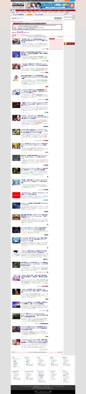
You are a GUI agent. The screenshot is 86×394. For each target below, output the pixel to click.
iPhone (22, 26)
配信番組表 (67, 12)
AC (54, 10)
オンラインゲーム (23, 12)
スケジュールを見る (39, 14)
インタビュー (45, 12)
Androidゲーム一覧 (42, 381)
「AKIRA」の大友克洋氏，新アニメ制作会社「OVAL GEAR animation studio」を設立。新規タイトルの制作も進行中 (34, 291)
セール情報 (40, 376)
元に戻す (60, 18)
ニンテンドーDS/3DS (29, 371)
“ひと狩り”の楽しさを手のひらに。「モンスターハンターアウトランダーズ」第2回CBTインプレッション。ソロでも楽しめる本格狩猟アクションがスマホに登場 (34, 131)
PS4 (25, 25)
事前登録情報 (41, 375)
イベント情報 (65, 374)
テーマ (27, 23)
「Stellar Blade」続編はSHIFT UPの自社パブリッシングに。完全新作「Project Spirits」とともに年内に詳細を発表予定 (34, 65)
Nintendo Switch (35, 25)
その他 (64, 380)
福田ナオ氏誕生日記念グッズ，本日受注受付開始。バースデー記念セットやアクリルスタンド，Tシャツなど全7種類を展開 (34, 77)
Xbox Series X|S (53, 25)
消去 (56, 18)
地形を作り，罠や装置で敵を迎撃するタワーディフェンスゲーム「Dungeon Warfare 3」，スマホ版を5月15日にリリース (34, 157)
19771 (37, 36)
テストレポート (54, 374)
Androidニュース (41, 374)
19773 (41, 36)
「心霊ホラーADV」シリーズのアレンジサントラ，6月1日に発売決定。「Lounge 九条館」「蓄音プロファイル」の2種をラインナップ (34, 104)
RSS (12, 0)
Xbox (21, 10)
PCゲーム (27, 357)
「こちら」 (49, 387)
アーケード (30, 26)
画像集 (27, 28)
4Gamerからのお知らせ (39, 27)
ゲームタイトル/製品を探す (18, 14)
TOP (13, 10)
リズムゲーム (65, 379)
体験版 (14, 361)
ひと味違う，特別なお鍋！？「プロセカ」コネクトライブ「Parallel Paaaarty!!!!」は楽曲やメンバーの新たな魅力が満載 (34, 181)
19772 (39, 36)
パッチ (30, 28)
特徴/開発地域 (32, 23)
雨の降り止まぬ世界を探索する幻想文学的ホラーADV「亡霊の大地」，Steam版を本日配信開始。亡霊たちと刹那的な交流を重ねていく (34, 53)
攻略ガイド (34, 12)
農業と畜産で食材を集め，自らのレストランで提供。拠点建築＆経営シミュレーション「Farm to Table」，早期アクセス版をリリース (34, 216)
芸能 (33, 27)
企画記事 (13, 12)
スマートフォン (40, 371)
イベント (26, 27)
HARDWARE (25, 26)
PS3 (26, 25)
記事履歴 (67, 0)
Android (19, 26)
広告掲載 (50, 391)
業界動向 (30, 27)
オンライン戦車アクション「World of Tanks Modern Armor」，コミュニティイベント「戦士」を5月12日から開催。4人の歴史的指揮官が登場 (34, 315)
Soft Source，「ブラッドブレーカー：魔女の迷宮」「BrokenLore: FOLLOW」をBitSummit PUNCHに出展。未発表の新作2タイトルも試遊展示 (34, 117)
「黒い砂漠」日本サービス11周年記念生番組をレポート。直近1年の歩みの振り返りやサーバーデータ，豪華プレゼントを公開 (34, 41)
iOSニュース (40, 372)
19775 (45, 36)
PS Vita (29, 25)
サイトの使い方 (24, 0)
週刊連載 (29, 12)
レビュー (39, 12)
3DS (46, 25)
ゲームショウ (56, 12)
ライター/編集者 (43, 23)
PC (17, 10)
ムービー (50, 12)
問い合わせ (31, 0)
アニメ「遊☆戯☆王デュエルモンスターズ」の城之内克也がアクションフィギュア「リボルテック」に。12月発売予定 (34, 145)
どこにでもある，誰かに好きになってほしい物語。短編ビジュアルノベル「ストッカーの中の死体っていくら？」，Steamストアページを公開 (34, 239)
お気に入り (62, 0)
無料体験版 (20, 28)
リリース (23, 27)
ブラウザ (20, 25)
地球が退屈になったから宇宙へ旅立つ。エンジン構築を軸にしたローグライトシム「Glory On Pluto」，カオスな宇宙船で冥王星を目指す (34, 264)
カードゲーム (65, 376)
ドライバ (52, 377)
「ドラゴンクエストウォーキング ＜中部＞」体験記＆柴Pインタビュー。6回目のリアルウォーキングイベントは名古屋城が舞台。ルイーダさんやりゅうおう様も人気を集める (34, 341)
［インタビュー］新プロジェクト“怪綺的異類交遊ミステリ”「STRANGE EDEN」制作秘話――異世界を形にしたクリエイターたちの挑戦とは (34, 91)
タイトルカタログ (29, 365)
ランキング (72, 0)
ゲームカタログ (66, 381)
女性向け (40, 10)
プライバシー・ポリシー (43, 391)
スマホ (35, 10)
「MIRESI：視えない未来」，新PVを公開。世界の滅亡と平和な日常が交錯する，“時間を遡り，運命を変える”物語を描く (34, 277)
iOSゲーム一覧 (41, 380)
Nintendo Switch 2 (42, 25)
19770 (35, 36)
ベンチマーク (53, 379)
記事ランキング (16, 366)
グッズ (34, 28)
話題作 (17, 12)
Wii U (32, 25)
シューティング (66, 377)
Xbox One (49, 25)
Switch (30, 10)
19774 (43, 36)
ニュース (19, 27)
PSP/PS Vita (64, 357)
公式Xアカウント (17, 0)
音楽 (32, 28)
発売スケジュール (29, 364)
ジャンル (21, 23)
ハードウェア (49, 10)
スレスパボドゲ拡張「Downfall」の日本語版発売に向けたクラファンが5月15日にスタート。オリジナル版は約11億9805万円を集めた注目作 (34, 328)
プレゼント (61, 12)
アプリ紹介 (40, 377)
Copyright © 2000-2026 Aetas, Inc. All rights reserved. (43, 392)
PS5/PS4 (25, 10)
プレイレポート (41, 360)
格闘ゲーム (65, 375)
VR (44, 10)
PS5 (23, 25)
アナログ (59, 10)
